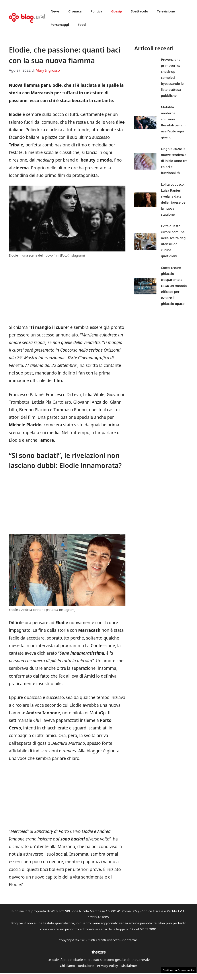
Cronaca (75, 11)
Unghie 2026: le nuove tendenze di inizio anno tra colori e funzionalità (174, 160)
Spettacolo (139, 11)
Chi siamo (67, 965)
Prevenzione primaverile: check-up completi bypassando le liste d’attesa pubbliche (172, 77)
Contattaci (130, 940)
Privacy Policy (107, 965)
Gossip (116, 11)
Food (82, 24)
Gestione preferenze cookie (179, 970)
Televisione (166, 11)
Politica (96, 11)
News (55, 11)
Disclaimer (129, 965)
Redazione (86, 965)
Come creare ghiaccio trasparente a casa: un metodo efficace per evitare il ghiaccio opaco (174, 285)
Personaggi (60, 24)
